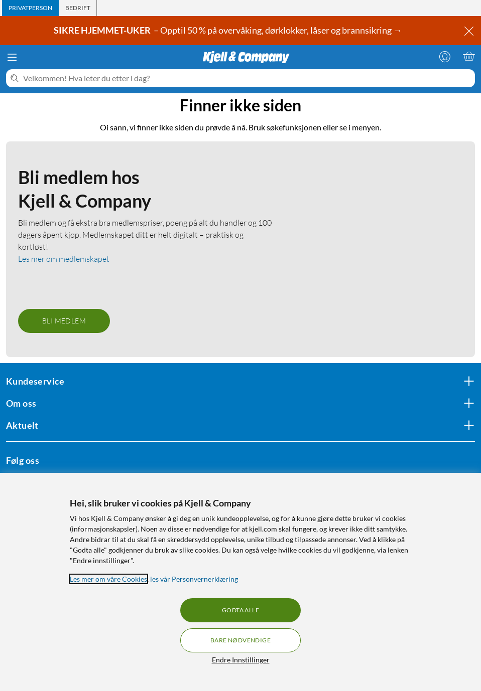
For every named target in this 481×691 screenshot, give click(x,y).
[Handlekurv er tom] (469, 56)
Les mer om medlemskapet (63, 259)
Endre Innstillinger (241, 659)
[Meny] (12, 57)
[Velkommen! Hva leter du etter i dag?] (247, 78)
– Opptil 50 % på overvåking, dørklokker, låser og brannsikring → (229, 30)
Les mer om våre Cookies (108, 579)
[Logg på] (445, 56)
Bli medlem (64, 320)
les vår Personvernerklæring (194, 579)
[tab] (30, 8)
